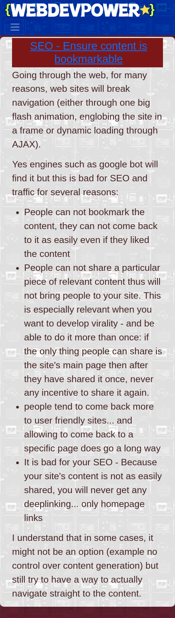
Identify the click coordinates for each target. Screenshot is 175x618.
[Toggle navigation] (15, 27)
